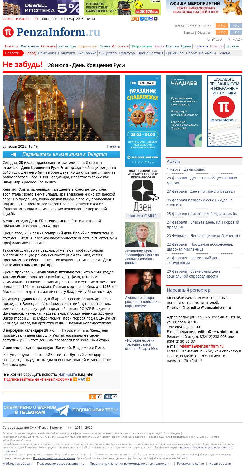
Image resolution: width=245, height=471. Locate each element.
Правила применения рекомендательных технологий (131, 463)
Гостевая (232, 46)
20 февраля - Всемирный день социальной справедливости (193, 274)
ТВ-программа (141, 46)
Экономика (86, 53)
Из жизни (207, 53)
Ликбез (105, 46)
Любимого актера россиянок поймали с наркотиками (142, 302)
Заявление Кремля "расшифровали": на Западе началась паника (142, 257)
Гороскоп (217, 46)
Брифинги (47, 53)
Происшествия (150, 53)
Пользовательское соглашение (60, 463)
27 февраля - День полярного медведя (201, 191)
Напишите (67, 374)
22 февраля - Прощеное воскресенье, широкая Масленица (200, 247)
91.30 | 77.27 (224, 39)
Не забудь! (22, 64)
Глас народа (66, 46)
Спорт (191, 53)
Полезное (200, 46)
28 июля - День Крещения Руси (86, 65)
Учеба (224, 53)
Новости (11, 46)
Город (31, 53)
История (172, 46)
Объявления (29, 46)
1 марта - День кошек (186, 169)
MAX (81, 379)
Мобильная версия (17, 463)
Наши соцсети (220, 463)
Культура (127, 53)
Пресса (159, 46)
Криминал (175, 53)
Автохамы (48, 46)
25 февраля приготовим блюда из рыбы (202, 213)
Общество (108, 53)
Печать (113, 146)
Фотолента (120, 46)
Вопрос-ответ (88, 46)
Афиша (186, 46)
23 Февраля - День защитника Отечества (203, 235)
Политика (66, 53)
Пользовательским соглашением (54, 458)
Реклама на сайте (190, 463)
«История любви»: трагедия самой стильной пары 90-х (141, 344)
